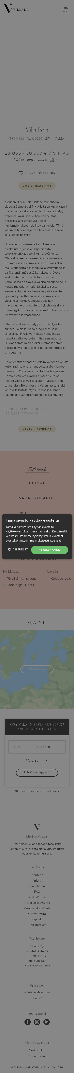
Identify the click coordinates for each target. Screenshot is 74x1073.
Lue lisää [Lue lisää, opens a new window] (56, 540)
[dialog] (37, 536)
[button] (18, 549)
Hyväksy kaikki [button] (50, 550)
